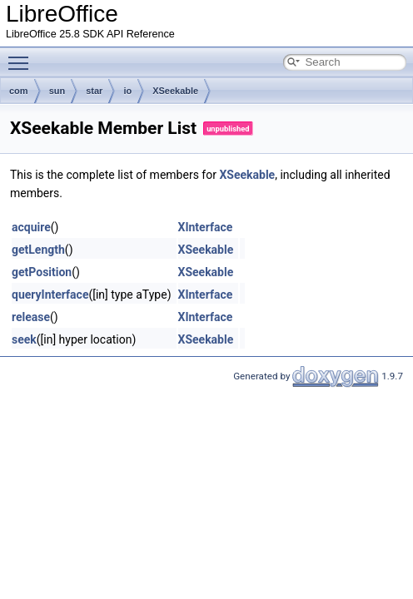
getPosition (42, 272)
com (18, 91)
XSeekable (175, 91)
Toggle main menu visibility (22, 55)
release (31, 317)
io (127, 91)
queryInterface (50, 294)
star (94, 91)
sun (57, 91)
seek (24, 339)
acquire (31, 227)
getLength (38, 249)
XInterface (205, 227)
